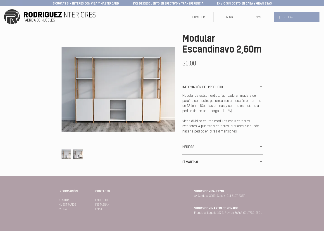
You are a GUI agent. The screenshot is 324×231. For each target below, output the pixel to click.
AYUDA (63, 209)
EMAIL (98, 209)
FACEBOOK (102, 200)
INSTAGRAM (102, 204)
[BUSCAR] (296, 17)
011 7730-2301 (252, 212)
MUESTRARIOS (67, 204)
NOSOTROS (65, 200)
